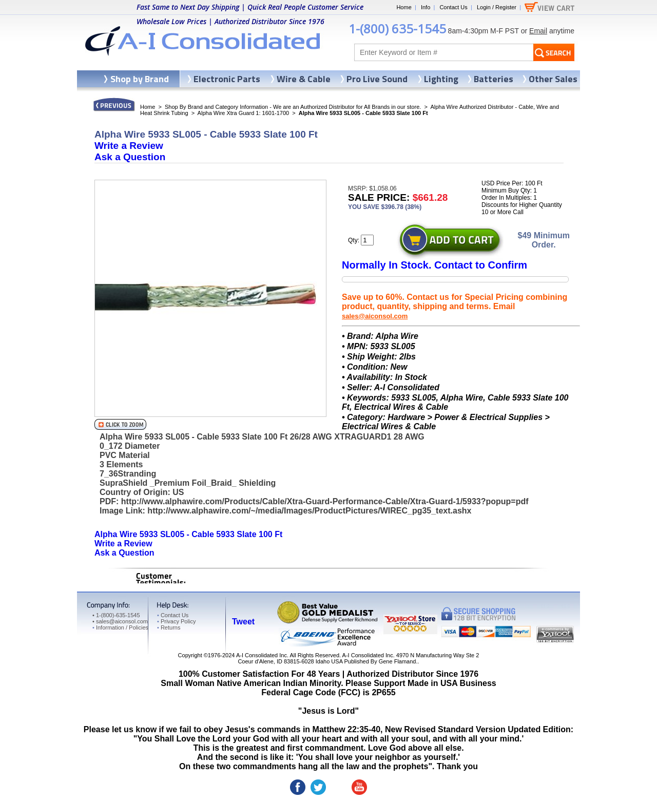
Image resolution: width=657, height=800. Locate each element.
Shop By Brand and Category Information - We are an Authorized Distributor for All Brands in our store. (293, 107)
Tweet (243, 621)
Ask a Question (129, 156)
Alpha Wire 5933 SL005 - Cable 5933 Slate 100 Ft (188, 534)
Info (425, 7)
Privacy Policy (176, 621)
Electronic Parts (227, 79)
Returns (168, 627)
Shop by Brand (139, 79)
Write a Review (128, 145)
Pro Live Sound (377, 79)
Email (538, 31)
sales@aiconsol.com (375, 316)
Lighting (441, 79)
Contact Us (453, 7)
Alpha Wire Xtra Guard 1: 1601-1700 (243, 113)
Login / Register (496, 7)
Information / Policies (120, 627)
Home (403, 7)
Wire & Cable (304, 79)
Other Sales (553, 79)
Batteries (493, 79)
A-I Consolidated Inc (261, 655)
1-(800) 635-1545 (397, 28)
